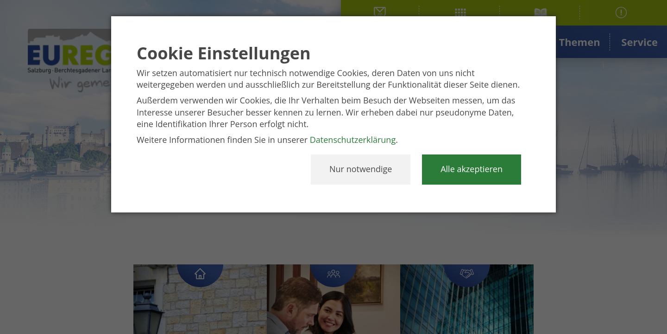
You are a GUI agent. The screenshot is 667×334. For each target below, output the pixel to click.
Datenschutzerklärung (353, 139)
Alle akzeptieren (471, 168)
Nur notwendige (360, 168)
